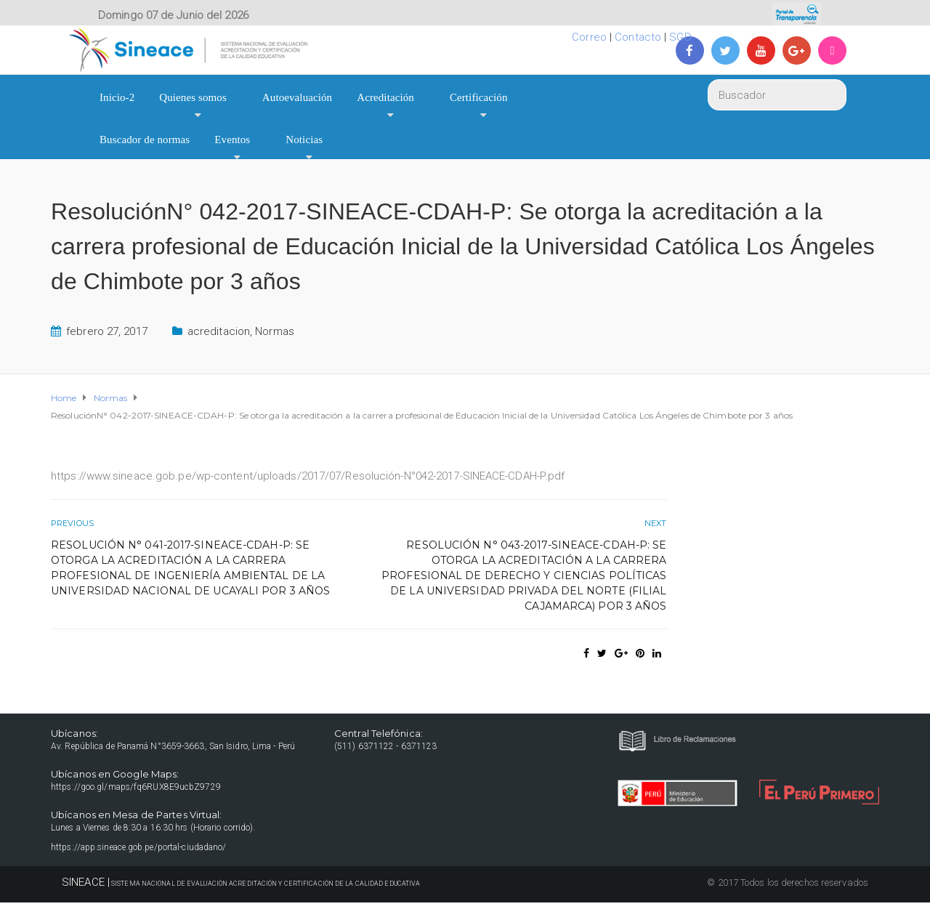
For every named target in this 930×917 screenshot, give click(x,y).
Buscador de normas (145, 139)
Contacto (638, 37)
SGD (680, 37)
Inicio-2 (117, 97)
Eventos (232, 139)
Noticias (304, 139)
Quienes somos (193, 97)
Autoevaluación (297, 97)
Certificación (479, 97)
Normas (274, 331)
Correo (589, 37)
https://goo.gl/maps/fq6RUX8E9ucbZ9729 (136, 787)
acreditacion (218, 331)
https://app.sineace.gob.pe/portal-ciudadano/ (138, 847)
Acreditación (385, 97)
